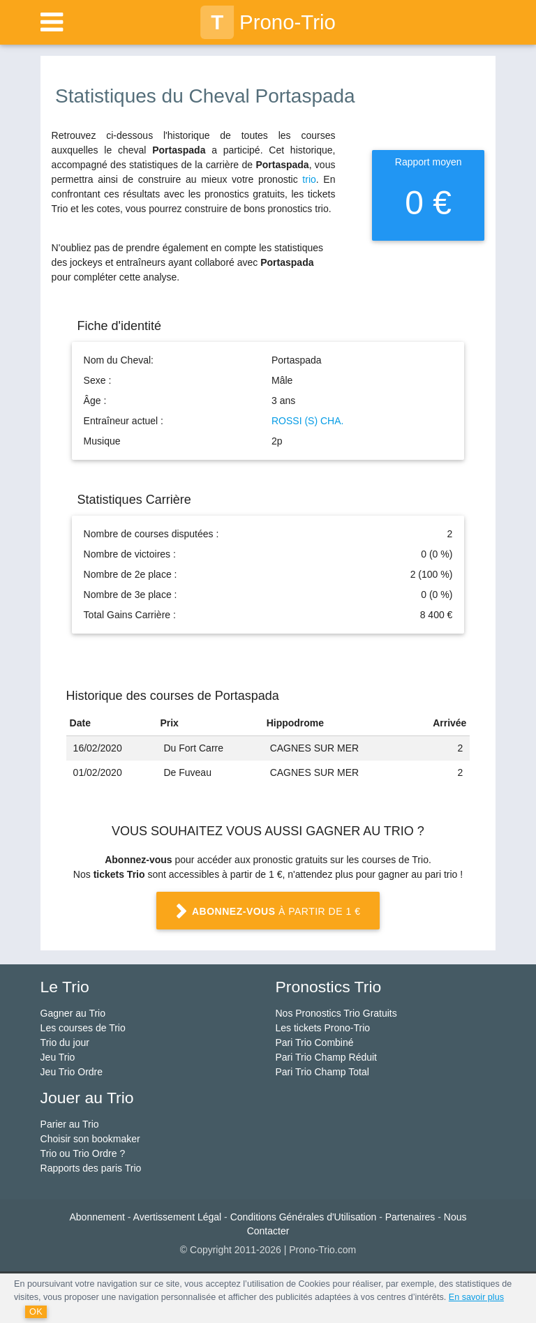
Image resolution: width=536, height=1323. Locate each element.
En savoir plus (476, 1297)
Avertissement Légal (177, 1217)
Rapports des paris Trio (91, 1168)
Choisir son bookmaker (90, 1138)
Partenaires (410, 1217)
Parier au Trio (69, 1124)
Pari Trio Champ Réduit (326, 1057)
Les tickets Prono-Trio (322, 1027)
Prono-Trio (268, 22)
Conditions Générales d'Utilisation (303, 1217)
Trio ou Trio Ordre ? (83, 1153)
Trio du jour (64, 1042)
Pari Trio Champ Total (321, 1071)
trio (308, 179)
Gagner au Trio (72, 1013)
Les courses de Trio (83, 1027)
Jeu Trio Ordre (71, 1071)
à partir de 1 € (268, 912)
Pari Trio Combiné (314, 1042)
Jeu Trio (57, 1057)
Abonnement (97, 1217)
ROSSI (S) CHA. (307, 420)
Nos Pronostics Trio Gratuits (335, 1013)
